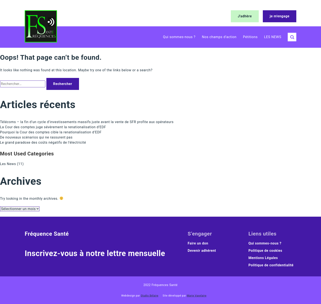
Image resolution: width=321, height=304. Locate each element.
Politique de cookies (265, 251)
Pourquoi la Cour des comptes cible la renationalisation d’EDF (51, 132)
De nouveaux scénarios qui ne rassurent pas (36, 137)
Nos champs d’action (219, 37)
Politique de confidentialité (271, 265)
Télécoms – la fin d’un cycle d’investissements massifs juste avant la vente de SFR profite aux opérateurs (86, 122)
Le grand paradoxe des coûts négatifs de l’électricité (43, 142)
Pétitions (250, 37)
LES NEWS (272, 37)
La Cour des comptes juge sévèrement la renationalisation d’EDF (53, 127)
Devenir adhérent (202, 251)
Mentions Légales (263, 258)
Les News (8, 164)
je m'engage (279, 16)
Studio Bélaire (149, 295)
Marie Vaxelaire (196, 295)
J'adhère (245, 16)
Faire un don (198, 243)
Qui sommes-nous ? (179, 37)
